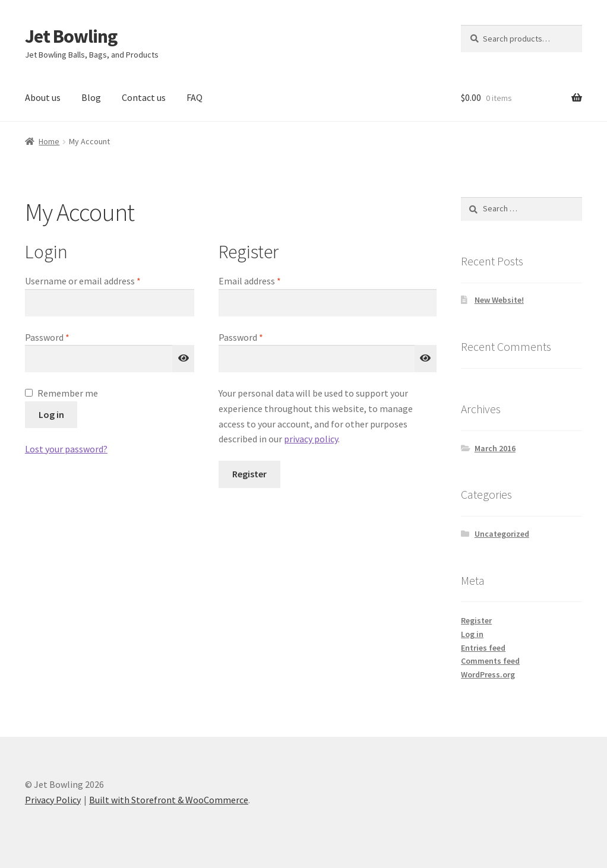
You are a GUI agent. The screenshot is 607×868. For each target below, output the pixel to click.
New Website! (499, 299)
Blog (91, 97)
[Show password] (183, 358)
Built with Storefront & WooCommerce (168, 800)
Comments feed (490, 660)
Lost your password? (66, 449)
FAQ (194, 97)
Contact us (144, 97)
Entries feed (483, 647)
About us (43, 97)
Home (49, 141)
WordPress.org (488, 674)
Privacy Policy (53, 800)
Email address (267, 280)
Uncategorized (502, 533)
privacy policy (311, 439)
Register (249, 474)
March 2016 (495, 448)
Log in (51, 414)
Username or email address (100, 280)
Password (65, 336)
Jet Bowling (71, 36)
